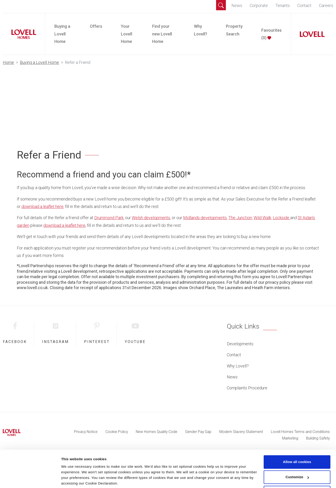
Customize (297, 460)
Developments (240, 343)
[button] (221, 5)
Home (8, 62)
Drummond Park (108, 217)
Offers (96, 26)
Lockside (281, 217)
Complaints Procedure (247, 387)
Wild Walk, (263, 217)
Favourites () (271, 34)
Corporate (259, 5)
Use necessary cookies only (297, 475)
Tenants (282, 5)
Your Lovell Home (126, 34)
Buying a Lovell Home (62, 34)
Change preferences (78, 479)
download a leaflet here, (42, 206)
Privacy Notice (86, 431)
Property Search (234, 30)
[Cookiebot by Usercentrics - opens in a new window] (30, 478)
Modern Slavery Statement (241, 431)
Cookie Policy (116, 431)
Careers (326, 5)
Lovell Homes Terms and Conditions (300, 431)
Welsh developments (151, 217)
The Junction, (240, 217)
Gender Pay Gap (198, 431)
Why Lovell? (200, 30)
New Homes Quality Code (156, 431)
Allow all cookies (297, 444)
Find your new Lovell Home (162, 34)
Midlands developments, (205, 217)
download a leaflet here (64, 225)
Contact (304, 5)
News (236, 5)
